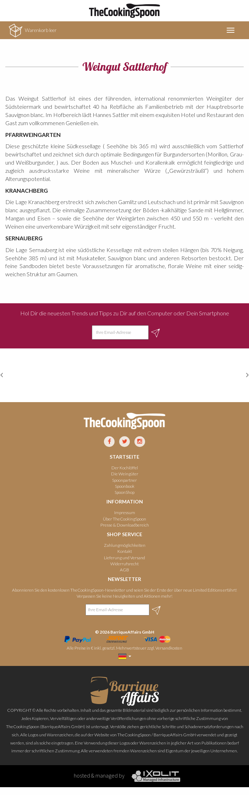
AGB (124, 569)
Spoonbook (124, 486)
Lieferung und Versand (124, 557)
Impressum (124, 512)
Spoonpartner (124, 480)
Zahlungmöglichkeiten (124, 545)
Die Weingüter (124, 473)
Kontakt (124, 551)
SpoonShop (124, 492)
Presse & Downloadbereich (124, 525)
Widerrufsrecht (124, 563)
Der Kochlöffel (124, 467)
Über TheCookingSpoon (124, 519)
